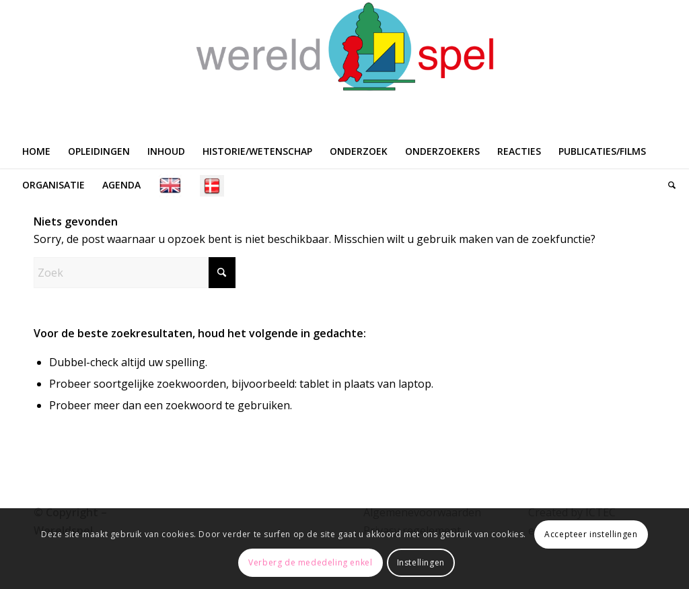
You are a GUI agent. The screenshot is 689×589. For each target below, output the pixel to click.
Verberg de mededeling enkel (310, 562)
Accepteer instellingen (590, 534)
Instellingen (421, 562)
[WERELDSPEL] (344, 67)
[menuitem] (36, 151)
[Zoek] (667, 185)
